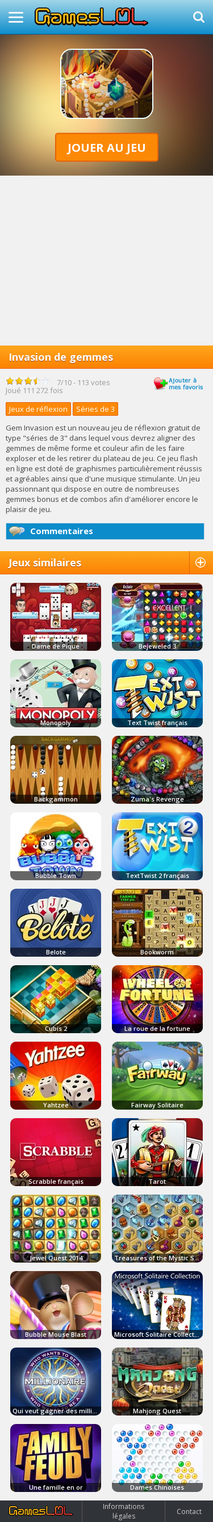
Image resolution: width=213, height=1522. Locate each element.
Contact (189, 1511)
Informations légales (123, 1511)
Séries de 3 (95, 409)
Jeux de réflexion (38, 409)
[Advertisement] (106, 261)
